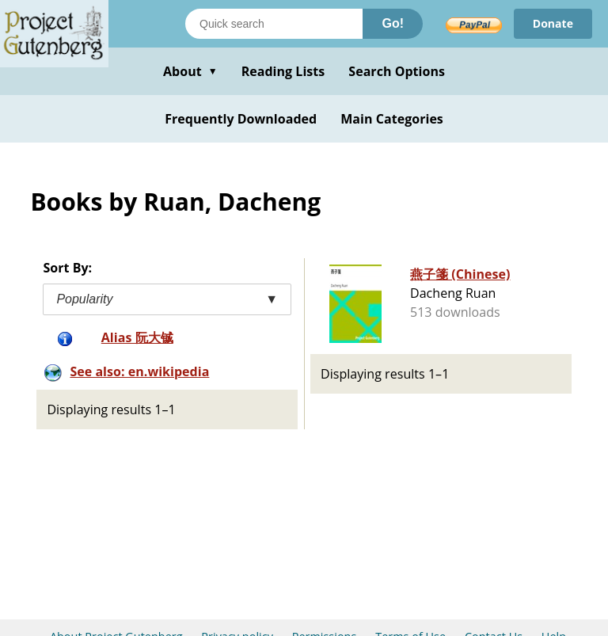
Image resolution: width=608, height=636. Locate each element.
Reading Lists (283, 71)
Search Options (396, 71)
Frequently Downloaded (241, 119)
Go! (393, 23)
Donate (553, 23)
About (190, 71)
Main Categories (391, 119)
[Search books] (274, 24)
